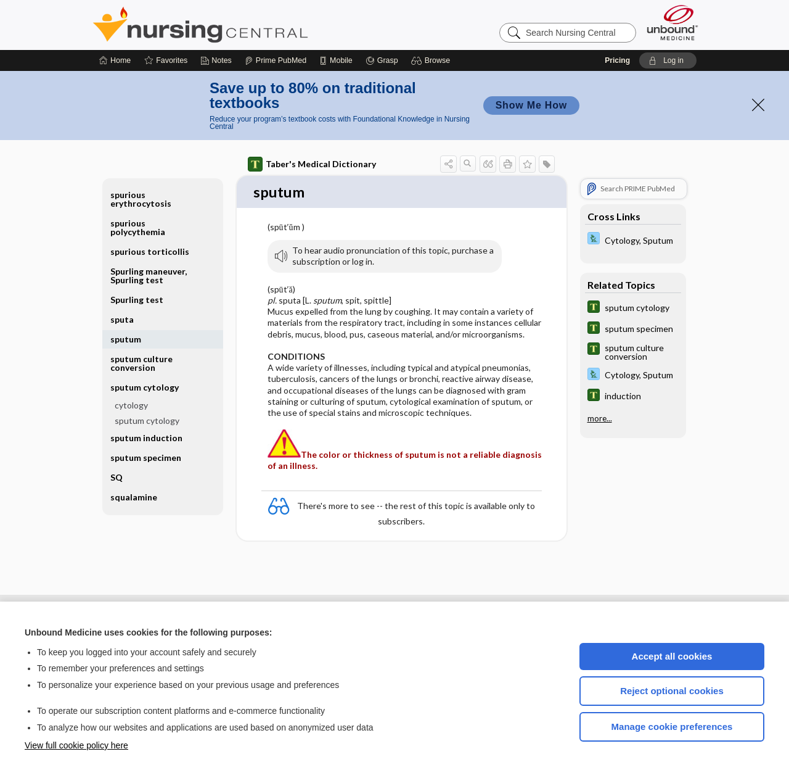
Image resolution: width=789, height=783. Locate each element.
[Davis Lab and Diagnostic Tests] (633, 239)
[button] (432, 60)
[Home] (115, 60)
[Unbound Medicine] (672, 22)
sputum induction (146, 438)
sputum (125, 339)
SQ (116, 477)
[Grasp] (382, 60)
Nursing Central (246, 24)
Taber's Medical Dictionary (312, 164)
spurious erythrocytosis (140, 199)
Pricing (617, 60)
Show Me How (531, 105)
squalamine (133, 497)
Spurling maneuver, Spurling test (148, 275)
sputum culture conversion (141, 363)
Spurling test (136, 299)
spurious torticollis (149, 251)
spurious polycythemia (137, 227)
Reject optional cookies (672, 691)
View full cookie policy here (76, 745)
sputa (122, 319)
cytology (131, 405)
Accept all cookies (672, 656)
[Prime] (275, 60)
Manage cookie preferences (672, 726)
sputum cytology (144, 387)
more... (599, 418)
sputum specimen (145, 457)
